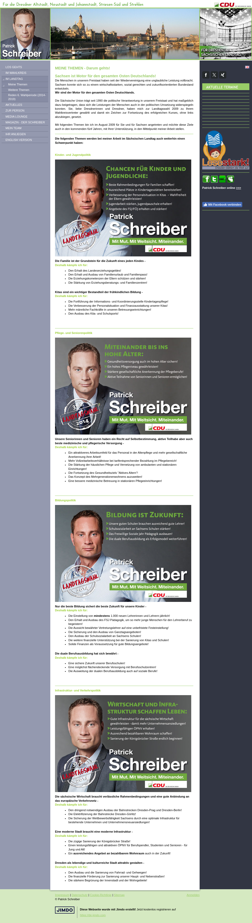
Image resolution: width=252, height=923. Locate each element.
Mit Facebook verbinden (222, 204)
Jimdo (64, 910)
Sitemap (119, 895)
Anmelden (193, 895)
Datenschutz (79, 895)
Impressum (62, 895)
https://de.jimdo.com (93, 915)
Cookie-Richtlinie (101, 895)
